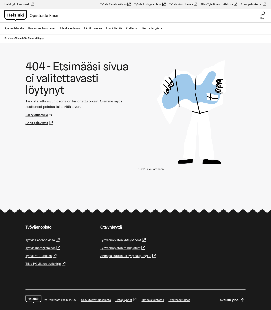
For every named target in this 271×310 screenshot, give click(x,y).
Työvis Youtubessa (183, 4)
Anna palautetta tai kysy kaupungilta (128, 255)
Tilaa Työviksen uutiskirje (219, 4)
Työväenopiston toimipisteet (123, 247)
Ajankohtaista (14, 28)
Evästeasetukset (179, 300)
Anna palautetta (254, 4)
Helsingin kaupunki (19, 4)
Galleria (131, 28)
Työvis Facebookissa (115, 4)
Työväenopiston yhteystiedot (123, 239)
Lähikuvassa (93, 28)
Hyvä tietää (114, 28)
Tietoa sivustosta (153, 300)
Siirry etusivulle (39, 114)
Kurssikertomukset (42, 28)
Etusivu (8, 38)
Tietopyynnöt (126, 300)
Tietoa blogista (151, 28)
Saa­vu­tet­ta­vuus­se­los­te (96, 300)
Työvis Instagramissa (150, 4)
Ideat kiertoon (70, 28)
